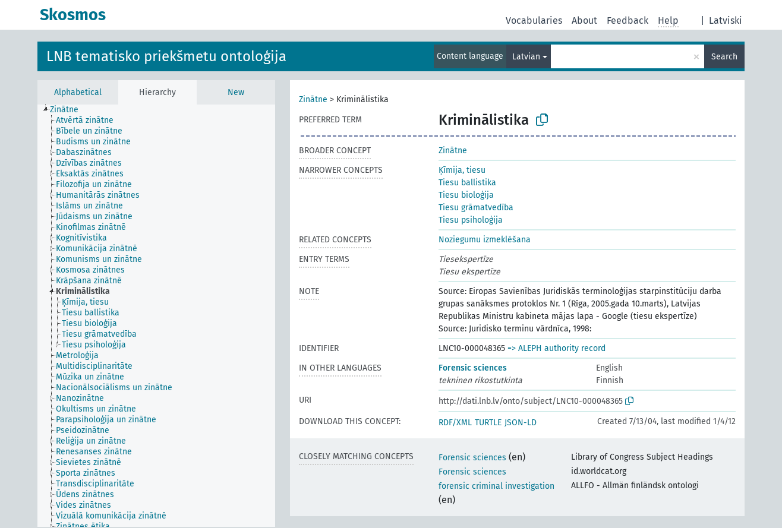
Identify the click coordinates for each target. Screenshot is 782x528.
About (584, 20)
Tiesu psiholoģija (471, 220)
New (236, 92)
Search (724, 57)
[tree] (156, 316)
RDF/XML (455, 423)
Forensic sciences (473, 368)
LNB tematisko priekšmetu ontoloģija (166, 56)
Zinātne (313, 99)
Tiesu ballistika (467, 183)
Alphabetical (78, 92)
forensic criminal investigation (496, 486)
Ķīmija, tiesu (462, 170)
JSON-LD (520, 423)
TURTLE (488, 423)
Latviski (725, 20)
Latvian (526, 57)
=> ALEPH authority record (556, 348)
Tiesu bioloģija (466, 195)
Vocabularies (534, 20)
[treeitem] (69, 110)
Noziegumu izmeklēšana (485, 240)
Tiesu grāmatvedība (476, 208)
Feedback (627, 20)
